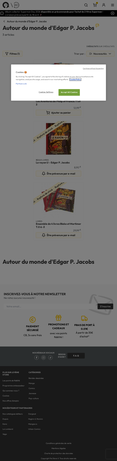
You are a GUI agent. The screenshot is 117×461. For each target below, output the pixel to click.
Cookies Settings (46, 92)
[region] (58, 82)
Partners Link (21, 84)
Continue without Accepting (93, 68)
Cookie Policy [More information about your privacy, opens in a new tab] (75, 79)
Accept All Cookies (69, 92)
